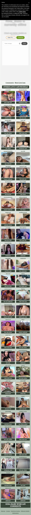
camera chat (8, 118)
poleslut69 (8, 411)
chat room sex (23, 133)
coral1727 (8, 90)
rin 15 (22, 136)
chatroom (23, 363)
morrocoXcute (8, 304)
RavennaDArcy (8, 350)
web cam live (22, 409)
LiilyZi (23, 319)
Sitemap (3, 511)
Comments (10, 83)
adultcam (23, 255)
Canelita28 (23, 488)
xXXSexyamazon (8, 197)
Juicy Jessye (8, 427)
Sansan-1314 (23, 472)
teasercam (8, 393)
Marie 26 (23, 120)
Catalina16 (23, 258)
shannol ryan (22, 166)
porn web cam (8, 102)
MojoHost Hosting (15, 511)
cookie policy (22, 11)
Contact (8, 511)
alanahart (8, 166)
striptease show (23, 102)
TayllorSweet (23, 335)
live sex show (8, 133)
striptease (8, 255)
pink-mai (8, 381)
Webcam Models (25, 511)
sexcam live (8, 409)
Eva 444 (23, 151)
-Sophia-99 (8, 457)
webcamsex (23, 225)
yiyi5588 (8, 136)
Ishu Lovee (8, 365)
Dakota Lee (8, 488)
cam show (23, 194)
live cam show (8, 332)
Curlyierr (23, 442)
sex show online (23, 424)
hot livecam (8, 194)
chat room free (8, 347)
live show (23, 209)
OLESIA (23, 273)
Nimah (23, 396)
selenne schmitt (8, 105)
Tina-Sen (8, 273)
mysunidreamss (23, 350)
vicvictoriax (8, 182)
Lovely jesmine (23, 243)
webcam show (8, 225)
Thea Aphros (23, 227)
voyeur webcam (8, 179)
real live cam (8, 271)
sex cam (23, 485)
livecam (23, 163)
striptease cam (23, 148)
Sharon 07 (8, 319)
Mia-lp (23, 365)
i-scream (8, 227)
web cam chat (23, 454)
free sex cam (8, 240)
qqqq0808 (8, 258)
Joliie (8, 442)
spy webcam (8, 163)
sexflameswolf (23, 212)
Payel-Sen (8, 335)
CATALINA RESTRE (23, 411)
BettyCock (8, 212)
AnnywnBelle (8, 243)
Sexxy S (8, 396)
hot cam (8, 363)
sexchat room (8, 424)
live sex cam (23, 118)
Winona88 (23, 381)
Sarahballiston (23, 457)
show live (23, 393)
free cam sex (23, 179)
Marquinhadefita (8, 151)
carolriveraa (23, 427)
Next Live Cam (20, 83)
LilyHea (23, 289)
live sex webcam (8, 301)
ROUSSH (8, 472)
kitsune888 (23, 182)
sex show (8, 148)
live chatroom (23, 271)
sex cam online (23, 378)
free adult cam (23, 286)
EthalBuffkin (8, 120)
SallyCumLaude (23, 197)
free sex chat (8, 286)
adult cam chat (23, 317)
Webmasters (15, 513)
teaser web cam (8, 317)
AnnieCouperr (8, 289)
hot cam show (23, 347)
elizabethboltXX (23, 90)
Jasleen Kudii (23, 304)
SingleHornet (23, 105)
